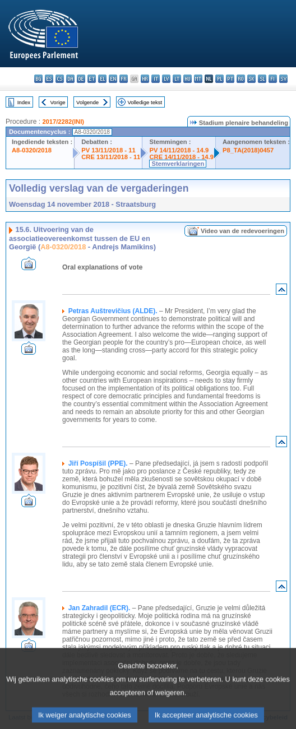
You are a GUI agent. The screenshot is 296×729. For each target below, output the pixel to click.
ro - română (241, 79)
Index (23, 102)
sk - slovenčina (251, 79)
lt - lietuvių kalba (177, 79)
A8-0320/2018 (32, 150)
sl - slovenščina (262, 79)
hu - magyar (187, 79)
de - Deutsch (81, 79)
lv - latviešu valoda (166, 79)
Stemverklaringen (177, 163)
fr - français (123, 79)
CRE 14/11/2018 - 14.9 (181, 157)
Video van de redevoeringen (242, 230)
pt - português (230, 79)
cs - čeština (59, 79)
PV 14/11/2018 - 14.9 (179, 150)
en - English (113, 79)
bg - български (38, 79)
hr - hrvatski (145, 79)
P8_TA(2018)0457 (248, 150)
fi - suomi (273, 79)
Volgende (87, 102)
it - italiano (155, 79)
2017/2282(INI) (63, 121)
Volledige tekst (144, 102)
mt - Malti (198, 79)
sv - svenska (283, 79)
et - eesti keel (91, 79)
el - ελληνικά (102, 79)
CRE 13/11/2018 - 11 (110, 157)
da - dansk (70, 79)
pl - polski (219, 79)
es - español (49, 79)
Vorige (58, 102)
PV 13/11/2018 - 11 (108, 150)
